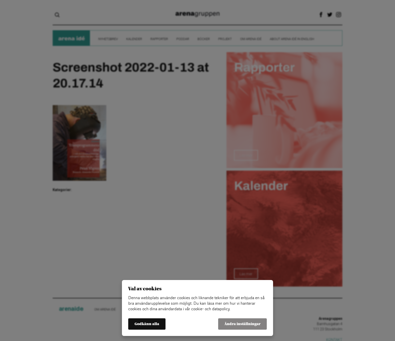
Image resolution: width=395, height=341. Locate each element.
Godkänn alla (147, 324)
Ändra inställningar (242, 324)
